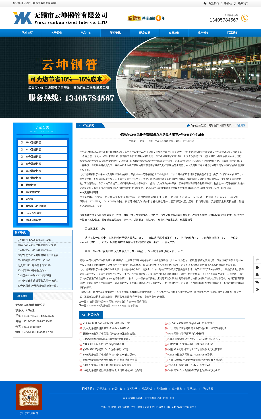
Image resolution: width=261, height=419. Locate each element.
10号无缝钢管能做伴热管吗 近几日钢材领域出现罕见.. (113, 370)
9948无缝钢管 (31, 142)
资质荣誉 (174, 32)
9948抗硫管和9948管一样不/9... (35, 260)
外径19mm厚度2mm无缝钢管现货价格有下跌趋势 (195, 360)
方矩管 (27, 199)
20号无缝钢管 (31, 163)
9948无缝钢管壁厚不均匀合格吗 (186, 333)
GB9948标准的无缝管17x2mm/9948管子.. (190, 354)
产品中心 (85, 32)
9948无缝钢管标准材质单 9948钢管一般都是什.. (109, 354)
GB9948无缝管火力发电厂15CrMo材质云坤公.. (194, 339)
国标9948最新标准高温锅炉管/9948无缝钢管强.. (109, 333)
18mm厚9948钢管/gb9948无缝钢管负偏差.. (106, 339)
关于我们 (56, 32)
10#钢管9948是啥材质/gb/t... (33, 270)
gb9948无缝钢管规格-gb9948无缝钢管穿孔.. (192, 323)
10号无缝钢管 (31, 156)
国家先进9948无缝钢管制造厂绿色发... (39, 255)
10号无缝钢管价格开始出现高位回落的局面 (107, 365)
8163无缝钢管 (31, 220)
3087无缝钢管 (31, 177)
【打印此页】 (188, 141)
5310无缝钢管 (31, 170)
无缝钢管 (28, 185)
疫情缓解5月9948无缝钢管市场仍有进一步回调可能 (118, 301)
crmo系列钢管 (31, 213)
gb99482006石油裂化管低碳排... (35, 240)
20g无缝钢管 (30, 192)
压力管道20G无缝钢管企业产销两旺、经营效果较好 (197, 328)
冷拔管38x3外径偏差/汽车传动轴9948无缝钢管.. (194, 370)
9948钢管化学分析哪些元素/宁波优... (38, 280)
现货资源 (144, 32)
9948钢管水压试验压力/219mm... (35, 250)
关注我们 (211, 3)
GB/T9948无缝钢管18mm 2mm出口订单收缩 (114, 305)
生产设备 (203, 32)
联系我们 (241, 3)
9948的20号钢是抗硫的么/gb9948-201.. (104, 344)
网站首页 (213, 125)
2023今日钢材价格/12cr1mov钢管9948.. (189, 365)
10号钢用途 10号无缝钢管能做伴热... (38, 285)
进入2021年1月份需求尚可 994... (35, 265)
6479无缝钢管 (31, 149)
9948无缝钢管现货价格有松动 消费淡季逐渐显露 (110, 360)
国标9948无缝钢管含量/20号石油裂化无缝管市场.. (196, 349)
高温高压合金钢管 (33, 206)
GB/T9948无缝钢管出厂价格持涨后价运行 (191, 344)
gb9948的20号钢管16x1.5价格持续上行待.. (106, 349)
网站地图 (208, 388)
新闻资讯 (115, 32)
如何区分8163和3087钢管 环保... (35, 275)
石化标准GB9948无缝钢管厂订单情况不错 (106, 323)
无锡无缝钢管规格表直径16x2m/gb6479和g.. (107, 328)
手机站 (226, 3)
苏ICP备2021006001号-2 (184, 407)
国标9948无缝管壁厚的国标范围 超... (38, 245)
